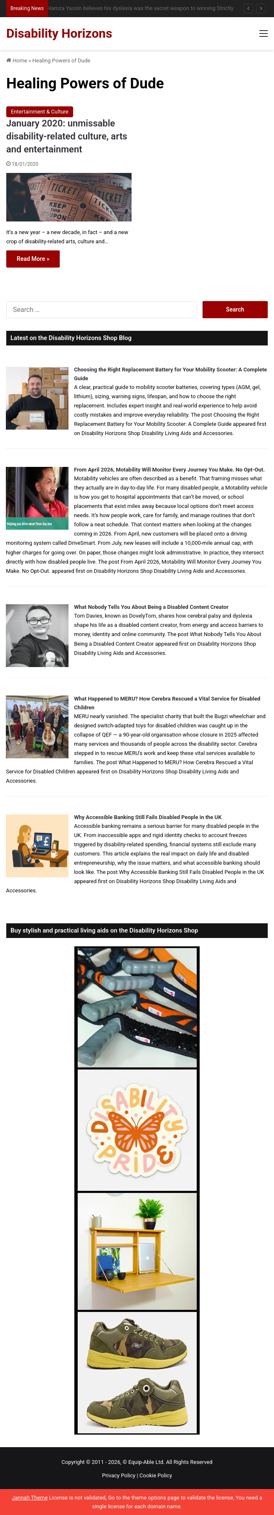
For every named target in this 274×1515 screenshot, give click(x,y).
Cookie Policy (156, 1475)
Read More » (33, 258)
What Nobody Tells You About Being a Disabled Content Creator (151, 607)
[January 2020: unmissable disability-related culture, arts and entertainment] (69, 197)
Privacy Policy (118, 1475)
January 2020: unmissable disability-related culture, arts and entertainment (66, 136)
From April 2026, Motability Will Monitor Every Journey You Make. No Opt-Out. (169, 469)
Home (16, 60)
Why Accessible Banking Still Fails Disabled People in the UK (147, 817)
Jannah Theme (30, 1497)
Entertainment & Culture (39, 111)
